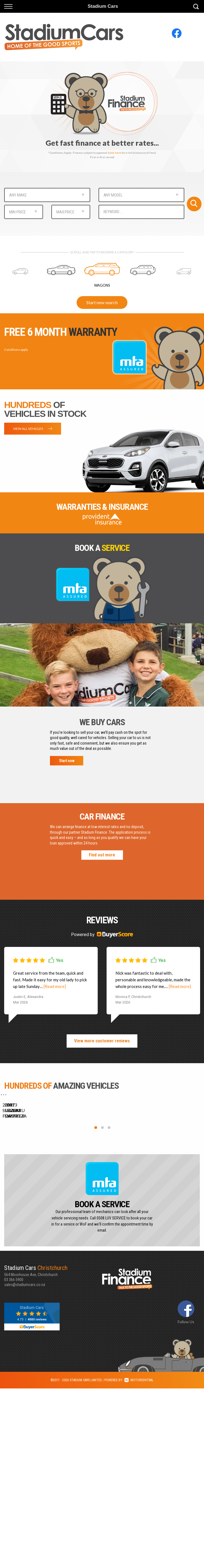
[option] (102, 116)
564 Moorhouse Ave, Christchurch (53, 1440)
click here (115, 152)
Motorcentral (138, 1550)
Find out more (102, 855)
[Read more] (54, 986)
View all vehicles (32, 429)
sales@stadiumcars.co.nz (24, 1454)
